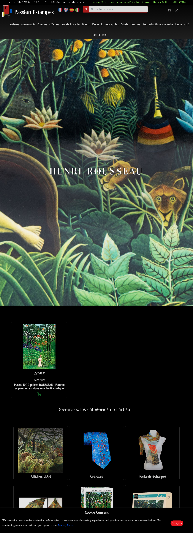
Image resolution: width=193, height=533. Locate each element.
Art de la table (70, 24)
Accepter (177, 523)
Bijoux (86, 24)
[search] (118, 9)
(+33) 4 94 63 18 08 (26, 2)
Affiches (54, 24)
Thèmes (42, 24)
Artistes (14, 24)
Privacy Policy (66, 525)
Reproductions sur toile (157, 24)
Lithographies (110, 24)
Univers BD (182, 24)
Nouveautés (28, 24)
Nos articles (99, 34)
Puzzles (135, 24)
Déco (95, 24)
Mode (124, 24)
